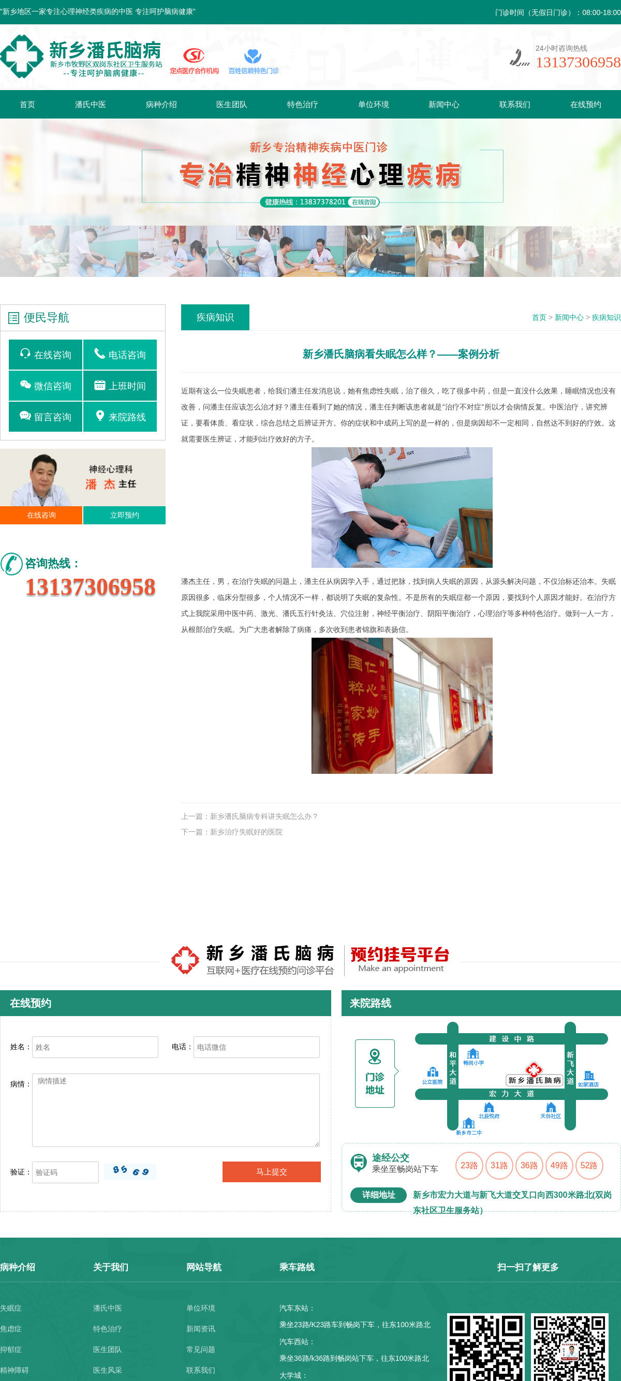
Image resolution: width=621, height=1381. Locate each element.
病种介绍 (161, 104)
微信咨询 (45, 384)
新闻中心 (444, 104)
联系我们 (514, 104)
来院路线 (120, 415)
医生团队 (231, 104)
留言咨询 (45, 415)
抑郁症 (11, 1349)
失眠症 (11, 1308)
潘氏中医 (90, 104)
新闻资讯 (200, 1329)
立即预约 (124, 515)
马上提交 (271, 1171)
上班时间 (120, 384)
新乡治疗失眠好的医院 (246, 832)
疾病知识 (606, 317)
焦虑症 (11, 1329)
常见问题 (200, 1349)
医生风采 (107, 1370)
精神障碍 (14, 1370)
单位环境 (373, 104)
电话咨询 (120, 353)
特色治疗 (302, 104)
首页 (27, 104)
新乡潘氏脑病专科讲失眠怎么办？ (264, 816)
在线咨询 (45, 353)
